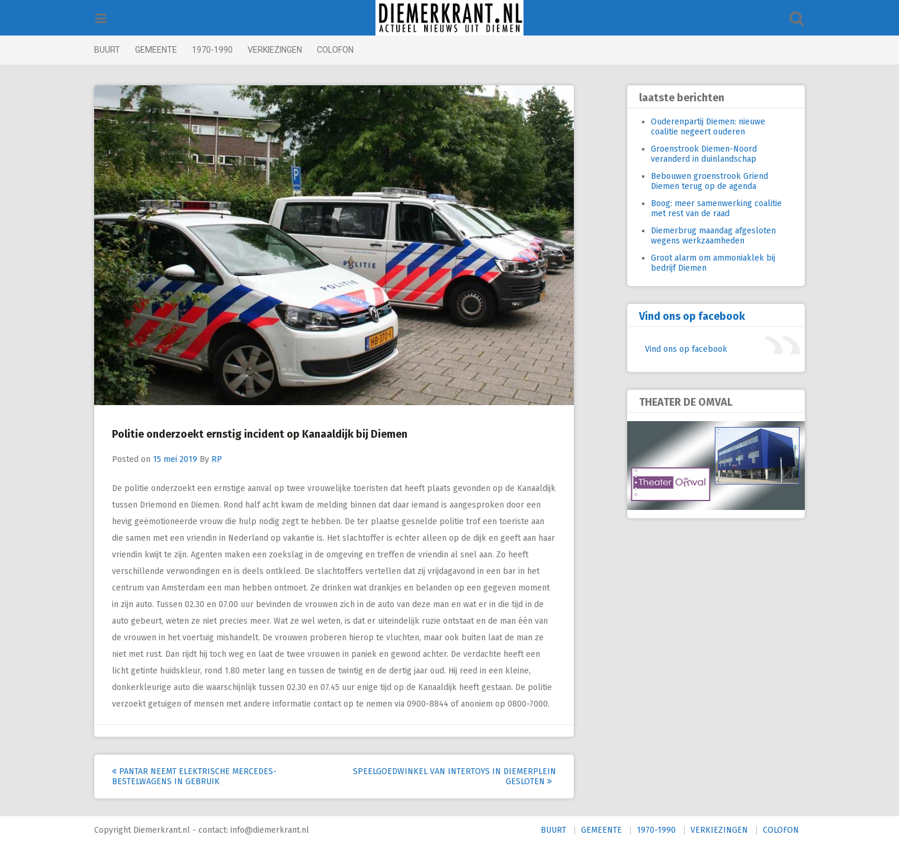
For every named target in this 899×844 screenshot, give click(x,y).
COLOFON (352, 49)
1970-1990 (229, 49)
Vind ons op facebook (675, 316)
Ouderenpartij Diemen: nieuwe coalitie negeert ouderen (691, 127)
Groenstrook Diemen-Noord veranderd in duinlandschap (687, 154)
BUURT (124, 49)
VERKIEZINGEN (292, 49)
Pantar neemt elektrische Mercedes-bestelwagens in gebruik (211, 776)
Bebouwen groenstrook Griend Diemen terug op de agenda (692, 181)
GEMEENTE (173, 49)
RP (234, 459)
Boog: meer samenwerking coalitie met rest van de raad (699, 208)
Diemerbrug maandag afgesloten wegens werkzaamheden (696, 236)
